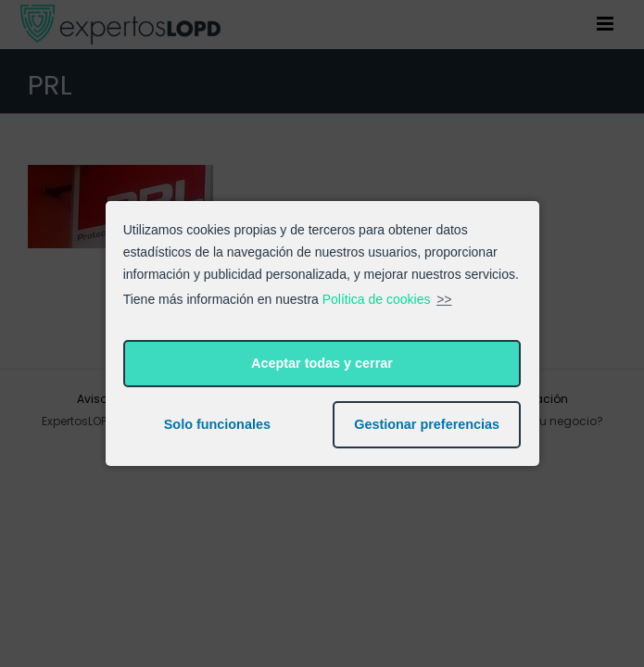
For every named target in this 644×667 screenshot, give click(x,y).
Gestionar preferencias (426, 424)
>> (443, 299)
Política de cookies (376, 299)
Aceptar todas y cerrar (322, 363)
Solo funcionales (217, 424)
